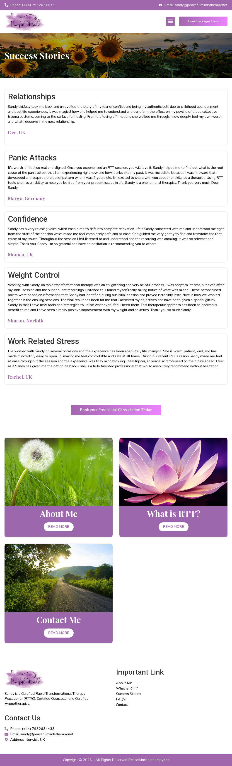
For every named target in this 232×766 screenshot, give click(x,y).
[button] (170, 21)
